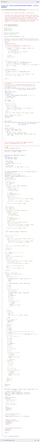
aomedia (3, 5)
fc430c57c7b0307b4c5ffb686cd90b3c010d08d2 (20, 5)
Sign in (38, 1)
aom (7, 5)
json (38, 440)
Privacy (10, 440)
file (24, 9)
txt (35, 440)
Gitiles (7, 440)
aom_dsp (36, 5)
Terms (13, 440)
